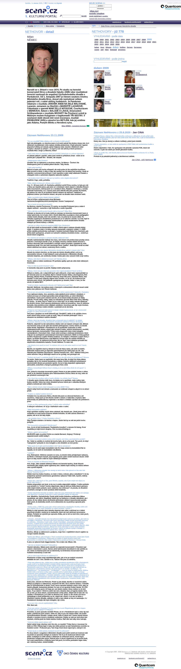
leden (96, 47)
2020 (149, 42)
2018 (138, 42)
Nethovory (39, 26)
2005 (128, 40)
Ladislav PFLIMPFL (140, 88)
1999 (96, 40)
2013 (112, 42)
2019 (144, 42)
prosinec (122, 50)
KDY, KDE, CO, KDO (51, 22)
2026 (117, 44)
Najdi (124, 61)
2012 (107, 42)
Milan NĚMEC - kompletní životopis (74, 126)
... (87, 126)
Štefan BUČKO (108, 74)
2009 (149, 39)
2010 (96, 42)
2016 (128, 42)
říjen (107, 50)
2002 (112, 40)
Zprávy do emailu (34, 658)
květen (123, 47)
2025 (112, 44)
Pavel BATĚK (108, 102)
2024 (107, 44)
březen (108, 47)
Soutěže (30, 26)
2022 (96, 44)
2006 (133, 40)
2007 (138, 40)
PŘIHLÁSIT (94, 11)
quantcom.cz (116, 22)
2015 (123, 42)
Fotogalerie (61, 26)
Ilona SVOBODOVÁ (141, 74)
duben (116, 47)
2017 (133, 42)
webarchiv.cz (148, 22)
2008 (144, 40)
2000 (102, 40)
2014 (117, 42)
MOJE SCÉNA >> (97, 3)
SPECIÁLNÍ (66, 22)
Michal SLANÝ (108, 88)
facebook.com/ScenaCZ (133, 22)
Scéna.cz (29, 7)
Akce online (50, 26)
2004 (123, 40)
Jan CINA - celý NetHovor (142, 160)
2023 (102, 44)
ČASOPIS (36, 22)
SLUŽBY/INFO (79, 22)
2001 (107, 40)
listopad (113, 50)
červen (130, 47)
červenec (138, 47)
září (102, 50)
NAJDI (83, 16)
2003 (117, 40)
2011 (102, 42)
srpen (96, 50)
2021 (154, 42)
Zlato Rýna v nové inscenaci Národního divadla (118, 26)
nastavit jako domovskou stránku (100, 18)
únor (102, 47)
